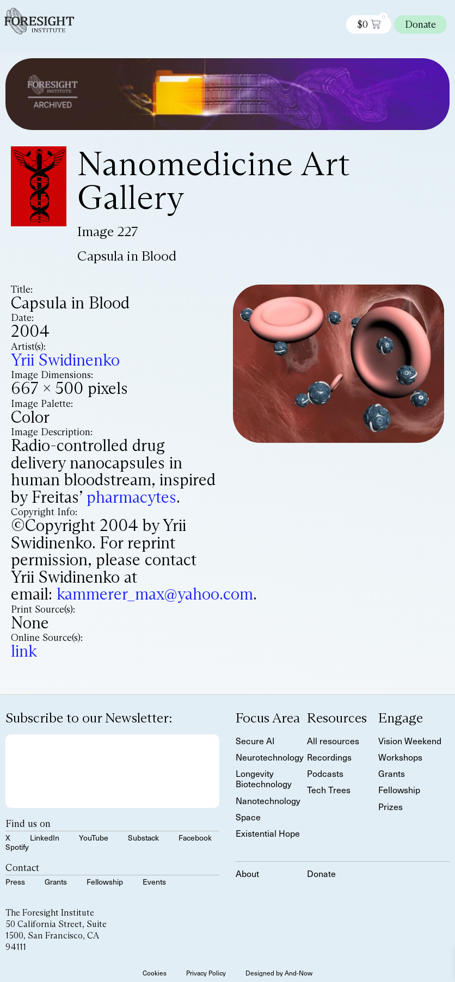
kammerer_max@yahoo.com (155, 594)
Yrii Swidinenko (65, 360)
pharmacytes (131, 497)
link (24, 651)
